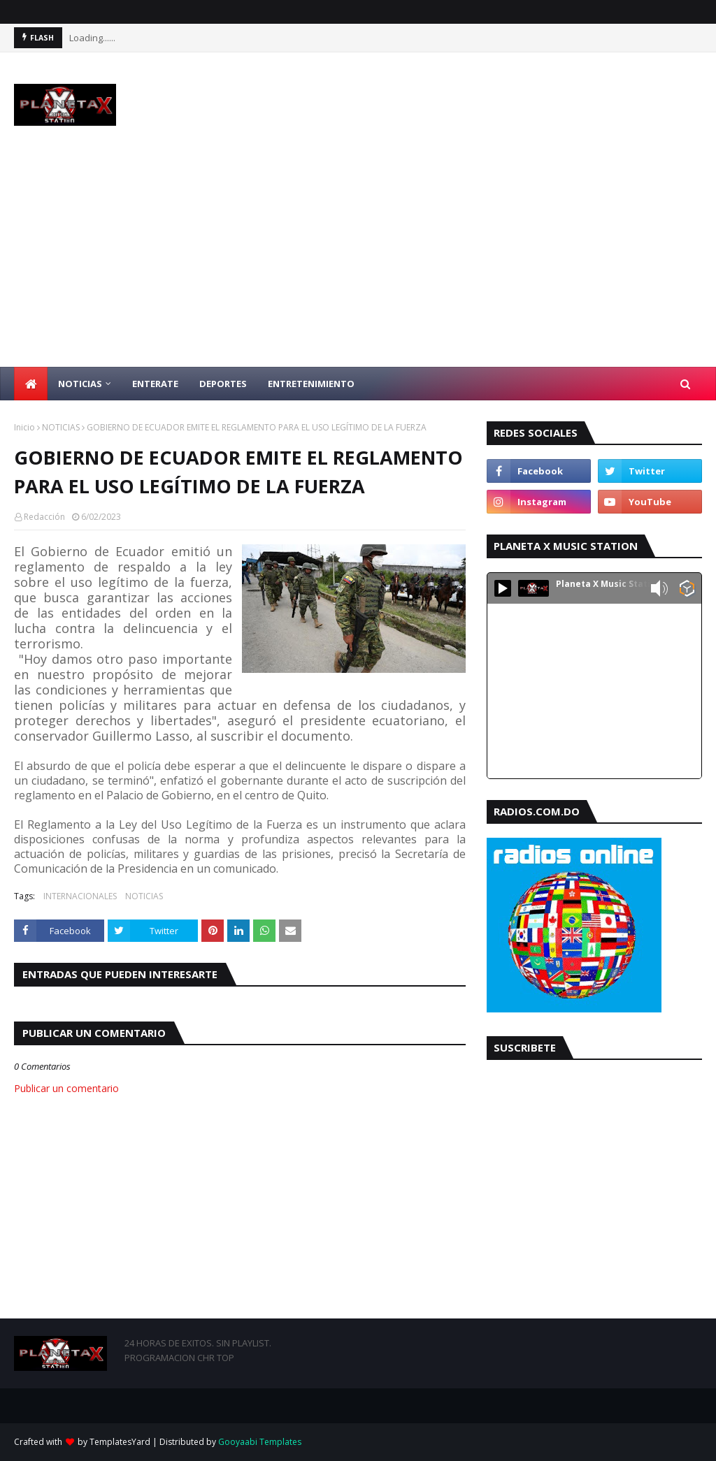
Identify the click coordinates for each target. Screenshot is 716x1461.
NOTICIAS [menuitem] (80, 383)
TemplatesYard (120, 1442)
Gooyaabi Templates (259, 1442)
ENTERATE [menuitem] (155, 383)
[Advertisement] (358, 262)
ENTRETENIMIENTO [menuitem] (311, 383)
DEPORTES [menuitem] (223, 383)
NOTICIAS (61, 427)
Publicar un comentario (66, 1088)
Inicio (24, 427)
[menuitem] (31, 383)
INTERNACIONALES (80, 896)
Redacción (44, 517)
